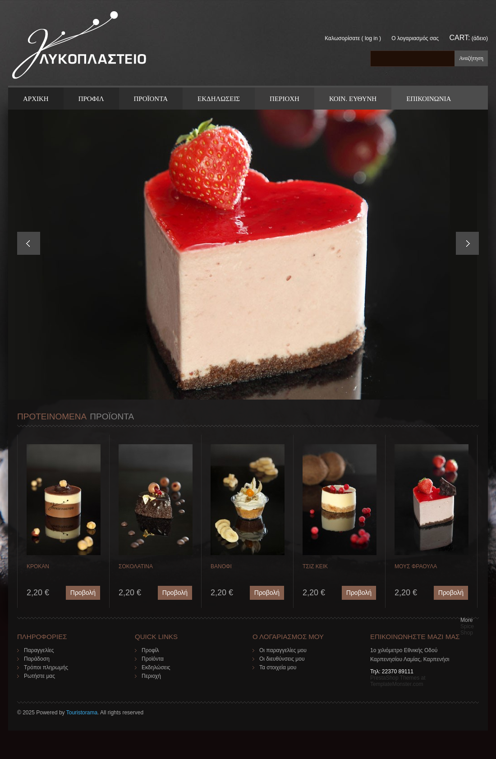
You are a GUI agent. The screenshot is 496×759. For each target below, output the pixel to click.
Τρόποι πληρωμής (46, 667)
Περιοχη (284, 98)
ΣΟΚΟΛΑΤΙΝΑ (136, 566)
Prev (28, 243)
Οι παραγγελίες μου (283, 650)
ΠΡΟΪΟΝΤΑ (151, 98)
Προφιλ (91, 98)
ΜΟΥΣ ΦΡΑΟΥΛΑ (416, 566)
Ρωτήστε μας (39, 676)
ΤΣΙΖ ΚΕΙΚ (315, 566)
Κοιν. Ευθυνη (353, 98)
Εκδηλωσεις (218, 98)
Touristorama (81, 712)
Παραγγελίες (39, 650)
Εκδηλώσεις (156, 667)
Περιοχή (151, 676)
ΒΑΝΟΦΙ (221, 566)
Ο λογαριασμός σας (415, 38)
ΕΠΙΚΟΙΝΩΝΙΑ (428, 98)
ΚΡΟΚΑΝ (38, 566)
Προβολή (83, 592)
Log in (371, 38)
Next (467, 243)
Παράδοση (37, 659)
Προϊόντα (153, 659)
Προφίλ (150, 650)
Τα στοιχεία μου (277, 667)
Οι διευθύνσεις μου (282, 659)
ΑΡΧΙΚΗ (36, 98)
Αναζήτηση (471, 58)
